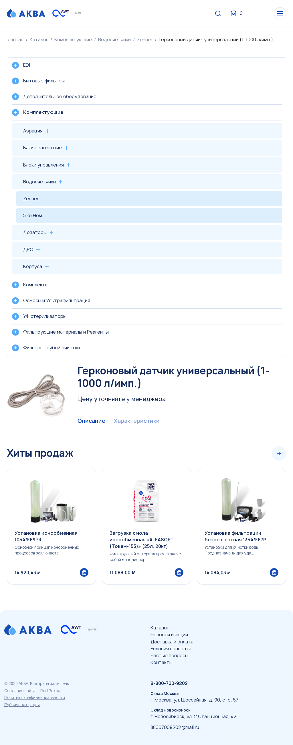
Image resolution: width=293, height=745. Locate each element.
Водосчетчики (114, 39)
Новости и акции (169, 634)
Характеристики (138, 421)
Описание (92, 421)
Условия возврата (171, 648)
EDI (26, 65)
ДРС (28, 249)
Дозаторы (35, 232)
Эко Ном (32, 215)
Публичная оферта (22, 704)
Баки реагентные (42, 147)
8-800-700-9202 (169, 683)
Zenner (145, 39)
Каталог (39, 39)
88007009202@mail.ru (175, 727)
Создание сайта (19, 690)
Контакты (162, 662)
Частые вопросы (169, 655)
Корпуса (32, 266)
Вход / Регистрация (243, 14)
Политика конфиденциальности (34, 697)
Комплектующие (73, 39)
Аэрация (33, 131)
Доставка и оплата (172, 642)
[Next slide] (279, 453)
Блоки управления (43, 165)
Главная (14, 39)
